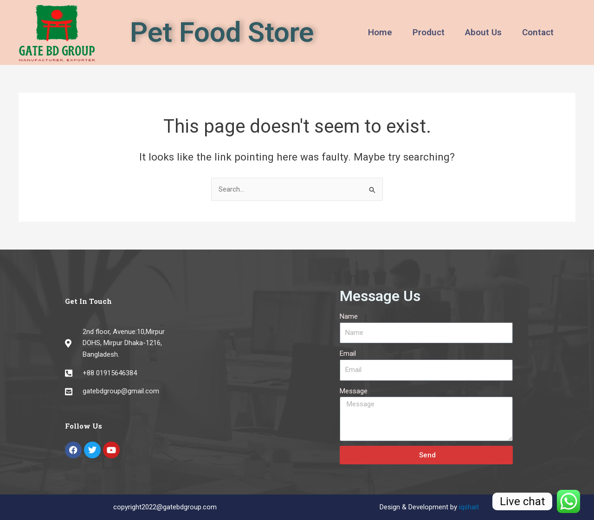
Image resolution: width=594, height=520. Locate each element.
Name (349, 316)
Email (348, 353)
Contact (538, 32)
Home (380, 32)
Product (429, 32)
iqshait (469, 507)
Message (354, 391)
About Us (483, 32)
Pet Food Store (222, 32)
